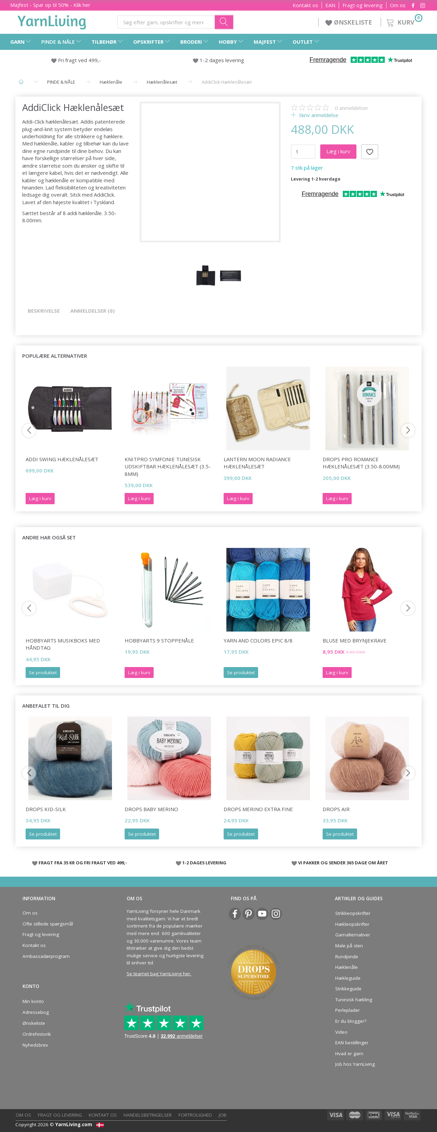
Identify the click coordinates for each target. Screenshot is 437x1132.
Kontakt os (305, 5)
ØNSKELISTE (349, 22)
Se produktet (43, 672)
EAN (330, 5)
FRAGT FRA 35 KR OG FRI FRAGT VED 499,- (83, 863)
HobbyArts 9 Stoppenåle (159, 640)
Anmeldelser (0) (92, 310)
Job (223, 1115)
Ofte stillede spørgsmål (48, 924)
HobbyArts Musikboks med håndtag (63, 644)
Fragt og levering (362, 5)
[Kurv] (403, 21)
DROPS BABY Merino (151, 809)
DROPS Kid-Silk (46, 809)
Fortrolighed (195, 1115)
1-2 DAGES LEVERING (204, 863)
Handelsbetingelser (148, 1115)
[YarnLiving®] (52, 20)
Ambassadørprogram (46, 956)
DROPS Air (336, 809)
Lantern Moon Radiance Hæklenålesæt (257, 463)
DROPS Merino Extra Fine (258, 809)
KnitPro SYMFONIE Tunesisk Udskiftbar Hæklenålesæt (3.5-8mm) (168, 466)
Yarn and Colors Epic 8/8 (258, 640)
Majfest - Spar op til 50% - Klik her (50, 4)
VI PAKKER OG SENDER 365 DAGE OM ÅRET (343, 863)
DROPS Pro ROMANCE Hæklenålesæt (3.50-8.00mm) (361, 463)
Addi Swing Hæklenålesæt (62, 459)
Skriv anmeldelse (318, 115)
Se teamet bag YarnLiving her (158, 974)
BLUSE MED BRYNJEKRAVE (354, 640)
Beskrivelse (44, 310)
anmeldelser (351, 107)
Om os (398, 5)
